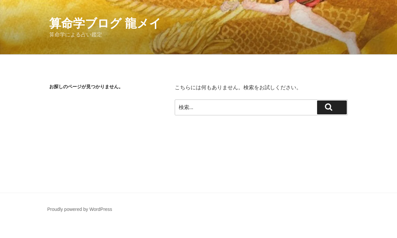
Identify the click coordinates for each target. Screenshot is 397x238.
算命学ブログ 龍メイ (105, 23)
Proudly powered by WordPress (79, 209)
